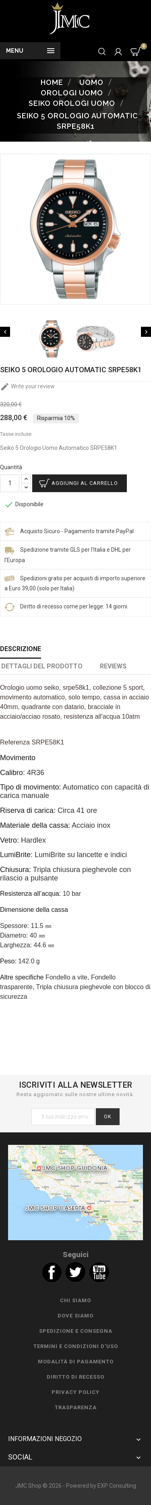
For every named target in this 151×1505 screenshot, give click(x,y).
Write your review (27, 386)
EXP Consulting (116, 1485)
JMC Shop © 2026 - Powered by (56, 1485)
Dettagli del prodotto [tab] (42, 666)
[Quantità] (9, 483)
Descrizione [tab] (20, 649)
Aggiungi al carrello (85, 483)
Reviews (113, 666)
